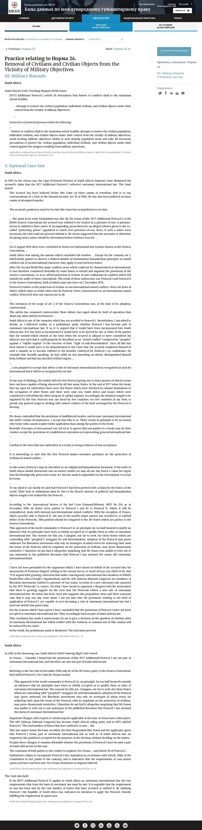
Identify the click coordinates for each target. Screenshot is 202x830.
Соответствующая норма (174, 51)
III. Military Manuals (170, 73)
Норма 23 (28, 49)
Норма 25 (120, 49)
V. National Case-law (170, 77)
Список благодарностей (166, 5)
